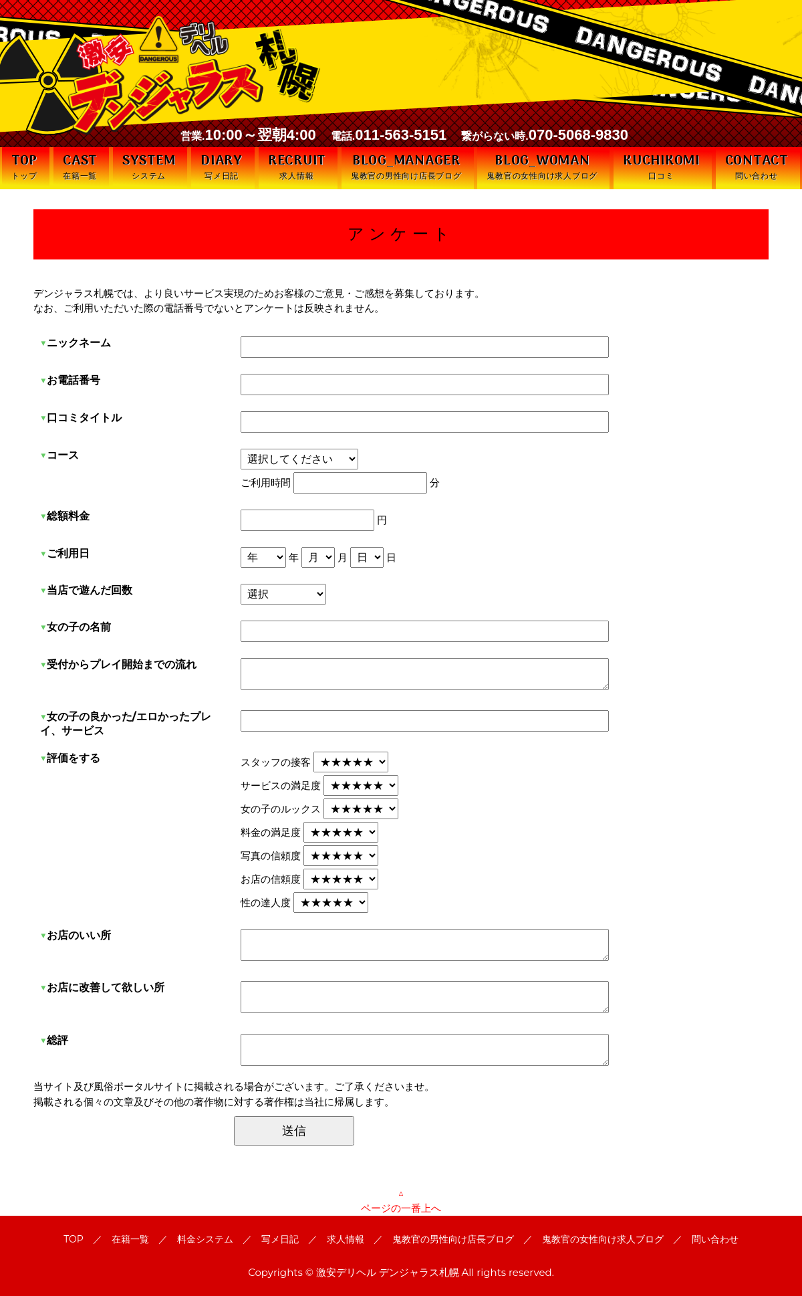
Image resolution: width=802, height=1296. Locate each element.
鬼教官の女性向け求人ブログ (603, 1239)
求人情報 (345, 1239)
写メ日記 (280, 1239)
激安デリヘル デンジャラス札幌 (387, 1272)
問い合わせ (715, 1239)
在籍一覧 (130, 1239)
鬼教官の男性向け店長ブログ (453, 1239)
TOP (73, 1239)
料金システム (205, 1239)
